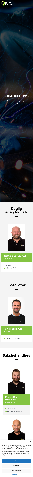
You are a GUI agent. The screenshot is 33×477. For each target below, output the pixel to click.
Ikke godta (16, 466)
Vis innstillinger (16, 470)
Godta (16, 461)
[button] (30, 442)
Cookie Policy (15, 474)
